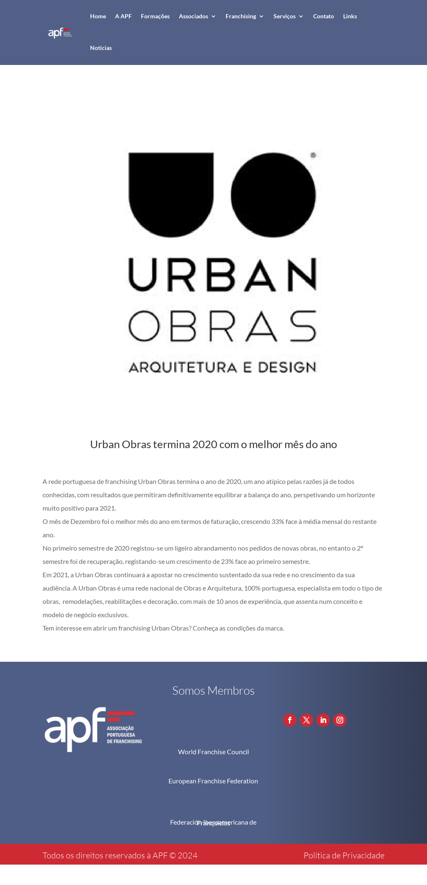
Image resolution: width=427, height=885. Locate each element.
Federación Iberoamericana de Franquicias (213, 822)
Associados (193, 16)
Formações (155, 16)
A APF (123, 16)
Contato (323, 16)
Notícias (101, 47)
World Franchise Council (213, 751)
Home (98, 16)
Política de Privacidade (344, 855)
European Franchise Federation (213, 781)
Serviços (285, 16)
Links (350, 16)
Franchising (241, 16)
